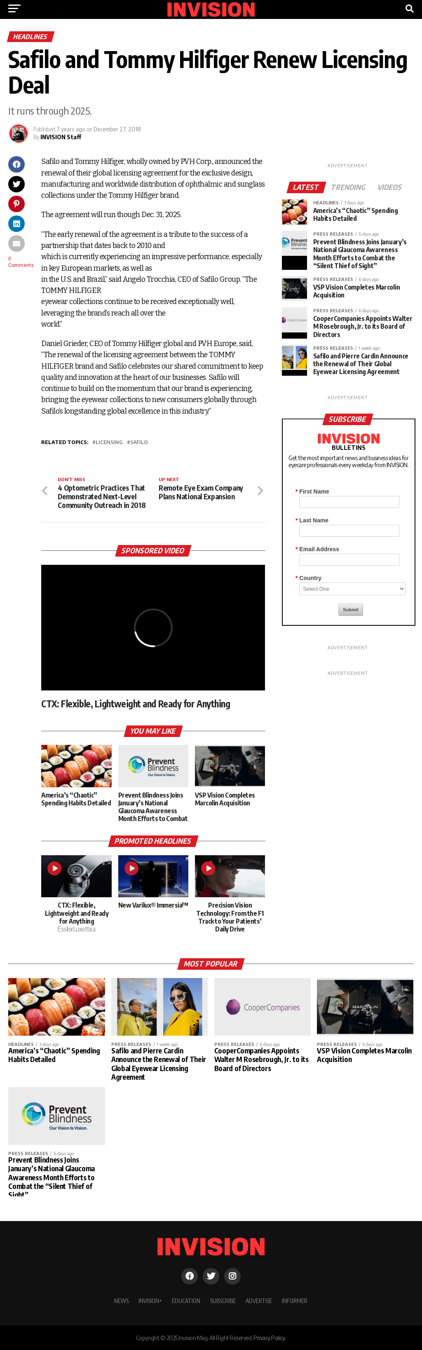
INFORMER (294, 1300)
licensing (109, 442)
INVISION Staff (60, 136)
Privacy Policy (269, 1337)
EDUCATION (186, 1300)
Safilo (139, 442)
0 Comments (21, 262)
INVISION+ (150, 1300)
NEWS (121, 1300)
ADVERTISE (259, 1300)
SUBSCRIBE (223, 1300)
